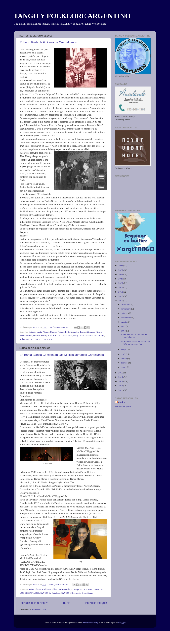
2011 (120, 390)
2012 (120, 385)
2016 (120, 300)
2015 (120, 372)
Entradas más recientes (33, 602)
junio (123, 330)
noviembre (126, 309)
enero (124, 367)
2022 (120, 274)
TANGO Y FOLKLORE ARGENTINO (72, 16)
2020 (120, 283)
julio (123, 326)
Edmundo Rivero (94, 332)
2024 (120, 265)
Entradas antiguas (96, 602)
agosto (124, 322)
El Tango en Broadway (81, 589)
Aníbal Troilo (79, 332)
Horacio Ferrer (39, 335)
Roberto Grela (26, 339)
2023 (120, 270)
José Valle (67, 335)
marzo (124, 358)
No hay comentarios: (59, 327)
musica (121, 402)
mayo (124, 349)
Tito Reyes (47, 339)
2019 (120, 287)
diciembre (125, 304)
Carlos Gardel (64, 589)
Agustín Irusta (35, 332)
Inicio (66, 602)
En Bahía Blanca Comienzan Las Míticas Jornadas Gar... (135, 342)
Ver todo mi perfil (123, 406)
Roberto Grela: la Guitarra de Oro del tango (48, 42)
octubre (124, 313)
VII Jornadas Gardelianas (81, 593)
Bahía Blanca (35, 589)
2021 (120, 278)
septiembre (126, 317)
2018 (120, 292)
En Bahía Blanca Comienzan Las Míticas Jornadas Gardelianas (62, 355)
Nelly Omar (78, 335)
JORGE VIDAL (54, 335)
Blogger (121, 622)
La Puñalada (54, 593)
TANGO (37, 339)
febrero (124, 362)
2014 (120, 377)
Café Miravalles (49, 589)
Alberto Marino (50, 332)
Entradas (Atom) (39, 609)
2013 (120, 381)
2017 (120, 296)
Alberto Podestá (65, 332)
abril (123, 354)
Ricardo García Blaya (94, 335)
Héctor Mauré (26, 335)
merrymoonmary (90, 622)
